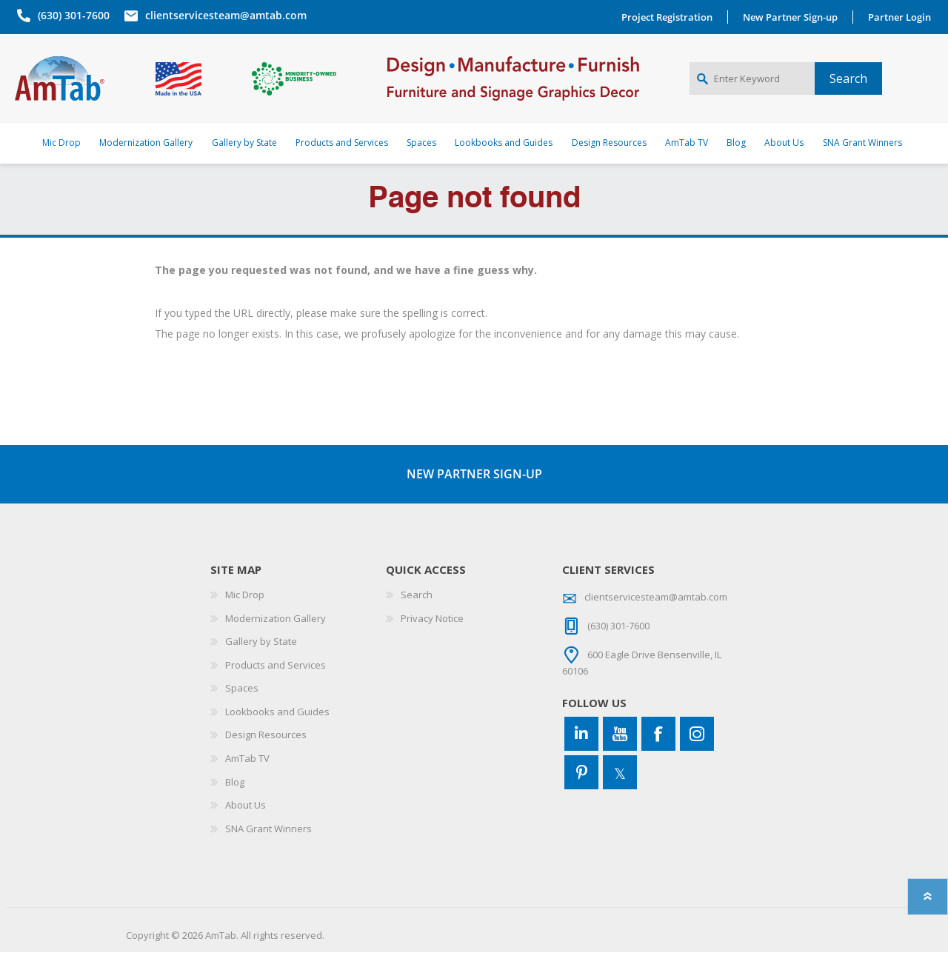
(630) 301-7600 (71, 15)
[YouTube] (620, 749)
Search (417, 609)
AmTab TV (247, 773)
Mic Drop (244, 609)
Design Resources (266, 749)
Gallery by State (261, 656)
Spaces (241, 702)
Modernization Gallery (275, 632)
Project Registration (669, 17)
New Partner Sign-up (792, 17)
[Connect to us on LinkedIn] (581, 749)
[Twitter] (620, 787)
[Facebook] (658, 749)
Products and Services (275, 679)
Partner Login (901, 17)
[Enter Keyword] (752, 86)
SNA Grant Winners (268, 843)
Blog (234, 796)
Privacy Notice (432, 632)
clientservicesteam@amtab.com (223, 15)
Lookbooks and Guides (277, 726)
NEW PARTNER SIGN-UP (474, 488)
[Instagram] (697, 749)
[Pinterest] (581, 787)
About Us (245, 819)
